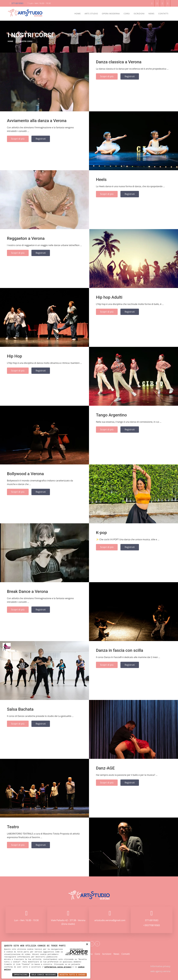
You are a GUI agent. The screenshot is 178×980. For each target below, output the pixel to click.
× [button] (87, 944)
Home (77, 13)
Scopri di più (106, 76)
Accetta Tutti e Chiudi (72, 974)
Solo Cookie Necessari (43, 974)
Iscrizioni (139, 13)
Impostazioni (21, 974)
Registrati (130, 76)
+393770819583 (151, 925)
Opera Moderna (111, 13)
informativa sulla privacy (57, 967)
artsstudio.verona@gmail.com (109, 920)
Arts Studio (91, 13)
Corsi (127, 13)
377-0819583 (17, 3)
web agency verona (160, 971)
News (151, 13)
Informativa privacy (160, 966)
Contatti (163, 13)
